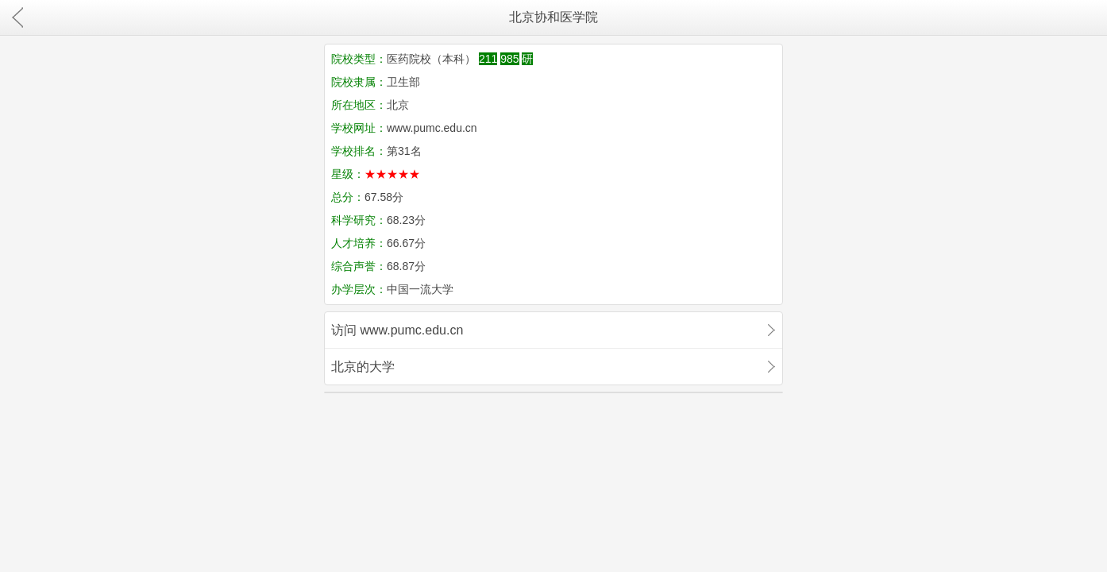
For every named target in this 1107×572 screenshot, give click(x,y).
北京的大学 (363, 366)
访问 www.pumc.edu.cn (397, 330)
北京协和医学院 (553, 17)
